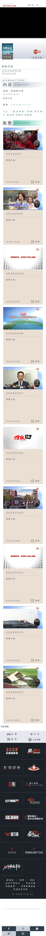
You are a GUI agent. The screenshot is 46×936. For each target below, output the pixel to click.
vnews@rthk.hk (20, 105)
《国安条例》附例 (21, 111)
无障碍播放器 (29, 886)
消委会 (19, 115)
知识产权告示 (13, 883)
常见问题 (31, 883)
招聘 (23, 880)
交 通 (14, 734)
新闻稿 (11, 880)
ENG (29, 5)
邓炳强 (28, 115)
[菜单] (42, 4)
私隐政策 (11, 886)
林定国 (11, 115)
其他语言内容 (21, 889)
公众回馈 (37, 740)
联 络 (14, 739)
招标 (33, 880)
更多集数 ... (6, 726)
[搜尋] (37, 4)
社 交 (36, 734)
